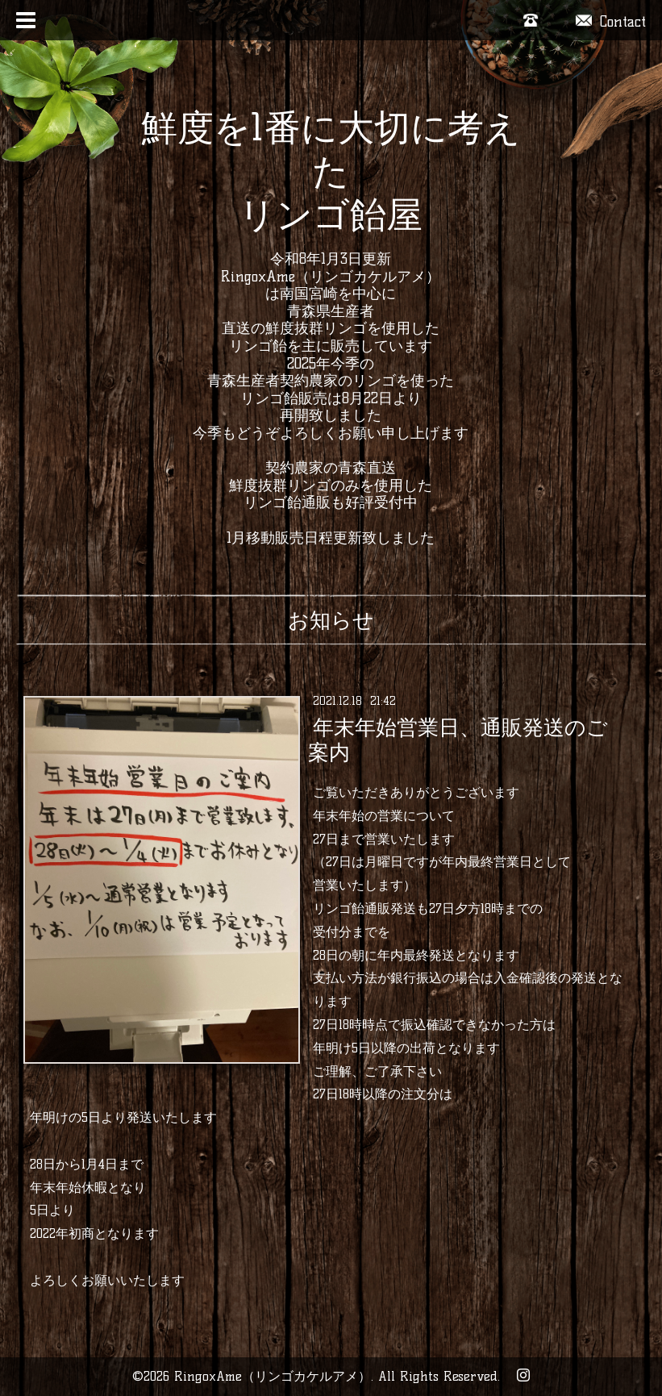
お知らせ (331, 620)
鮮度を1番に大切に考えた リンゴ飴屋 (331, 171)
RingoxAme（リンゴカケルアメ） (272, 1376)
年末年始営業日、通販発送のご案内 (457, 740)
